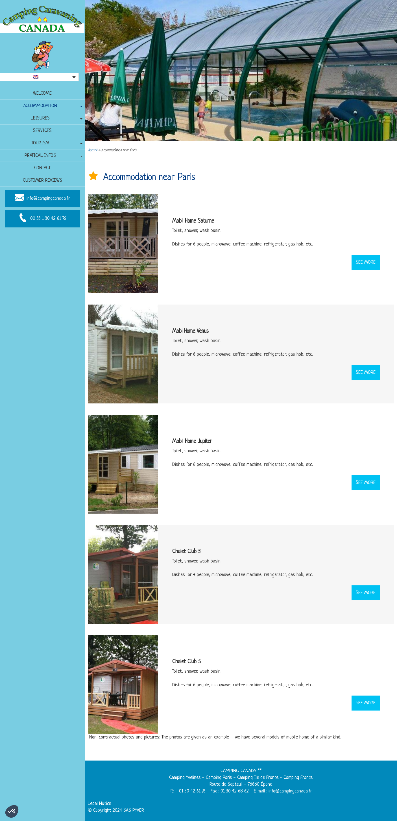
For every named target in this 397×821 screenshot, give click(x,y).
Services (42, 130)
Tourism (40, 143)
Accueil (92, 150)
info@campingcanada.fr (48, 198)
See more (366, 262)
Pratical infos (40, 155)
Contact (42, 168)
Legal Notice (99, 803)
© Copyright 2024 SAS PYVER (116, 810)
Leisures (40, 118)
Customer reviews (42, 180)
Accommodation (40, 105)
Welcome (42, 93)
